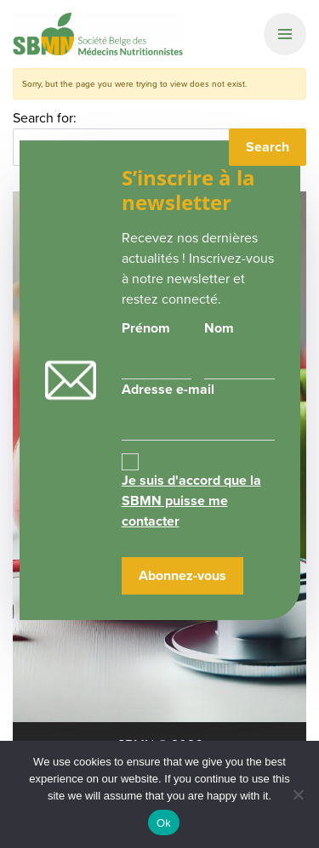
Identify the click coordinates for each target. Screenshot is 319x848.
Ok (164, 823)
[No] (297, 794)
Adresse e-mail (198, 410)
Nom (219, 328)
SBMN (98, 34)
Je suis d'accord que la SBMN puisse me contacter (191, 500)
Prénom (146, 328)
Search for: (45, 118)
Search (267, 147)
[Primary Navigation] (285, 34)
